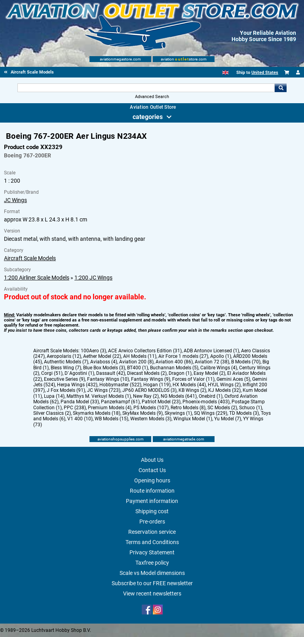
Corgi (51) (52, 373)
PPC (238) (75, 407)
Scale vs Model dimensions (152, 573)
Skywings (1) (178, 413)
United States (264, 72)
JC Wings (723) (103, 390)
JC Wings (15, 200)
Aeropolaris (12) (64, 356)
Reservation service (152, 532)
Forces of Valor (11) (193, 379)
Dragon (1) (180, 373)
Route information (152, 491)
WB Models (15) (111, 419)
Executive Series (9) (64, 379)
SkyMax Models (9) (142, 413)
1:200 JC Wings (93, 277)
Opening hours (152, 480)
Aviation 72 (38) (212, 362)
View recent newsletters (152, 593)
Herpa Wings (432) (77, 384)
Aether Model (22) (102, 356)
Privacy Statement (152, 552)
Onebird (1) (210, 396)
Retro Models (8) (188, 407)
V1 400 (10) (80, 419)
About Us (152, 460)
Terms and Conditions (152, 542)
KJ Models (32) (224, 390)
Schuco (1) (250, 407)
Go (281, 87)
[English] (225, 72)
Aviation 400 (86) (174, 362)
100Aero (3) (93, 350)
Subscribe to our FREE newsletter (152, 583)
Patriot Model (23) (161, 402)
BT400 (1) (137, 367)
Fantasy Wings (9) (150, 379)
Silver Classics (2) (52, 413)
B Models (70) (245, 362)
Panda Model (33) (80, 402)
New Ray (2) (146, 396)
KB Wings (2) (192, 390)
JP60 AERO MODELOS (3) (149, 390)
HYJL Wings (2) (224, 384)
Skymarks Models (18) (96, 413)
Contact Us (152, 470)
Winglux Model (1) (192, 419)
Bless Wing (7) (66, 367)
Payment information (152, 501)
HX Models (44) (189, 384)
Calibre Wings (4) (218, 367)
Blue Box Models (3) (104, 367)
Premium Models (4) (109, 407)
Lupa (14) (54, 396)
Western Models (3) (150, 419)
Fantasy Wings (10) (108, 379)
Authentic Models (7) (66, 362)
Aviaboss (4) (103, 362)
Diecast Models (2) (147, 373)
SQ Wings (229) (210, 413)
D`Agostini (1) (79, 373)
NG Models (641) (179, 396)
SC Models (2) (222, 407)
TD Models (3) (244, 413)
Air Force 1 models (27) (183, 356)
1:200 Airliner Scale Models (36, 277)
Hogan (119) (157, 384)
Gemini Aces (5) (233, 379)
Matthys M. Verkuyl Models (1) (98, 396)
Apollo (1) (220, 356)
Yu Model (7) (227, 419)
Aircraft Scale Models (30, 258)
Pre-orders (152, 521)
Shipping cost (152, 511)
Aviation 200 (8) (136, 362)
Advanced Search (152, 96)
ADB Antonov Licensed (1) (211, 350)
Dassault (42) (110, 373)
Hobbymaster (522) (120, 384)
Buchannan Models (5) (174, 367)
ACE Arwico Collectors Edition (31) (145, 350)
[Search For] (145, 87)
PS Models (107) (151, 407)
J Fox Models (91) (66, 390)
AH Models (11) (139, 356)
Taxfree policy (152, 563)
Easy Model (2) (209, 373)
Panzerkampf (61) (120, 402)
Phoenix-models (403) (206, 402)
